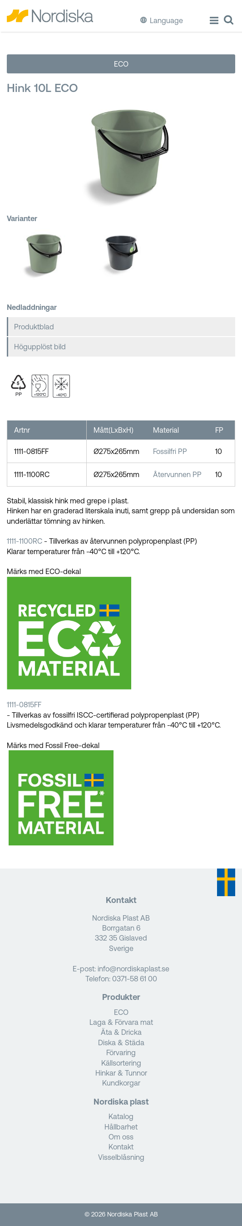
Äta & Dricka (121, 1032)
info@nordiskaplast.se (133, 969)
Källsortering (121, 1063)
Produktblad (34, 327)
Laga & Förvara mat (121, 1022)
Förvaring (121, 1052)
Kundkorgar (121, 1083)
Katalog (121, 1116)
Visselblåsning (121, 1157)
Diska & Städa (121, 1042)
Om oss (121, 1137)
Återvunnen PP (177, 474)
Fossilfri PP (170, 451)
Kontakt (121, 1147)
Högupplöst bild (40, 347)
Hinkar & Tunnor (121, 1073)
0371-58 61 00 (134, 979)
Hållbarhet (121, 1127)
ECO (121, 64)
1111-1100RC (24, 541)
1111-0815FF (25, 704)
